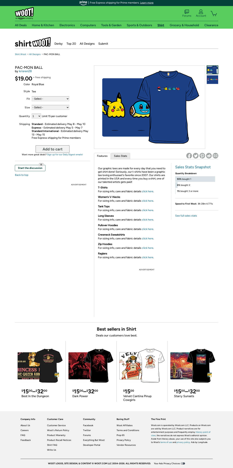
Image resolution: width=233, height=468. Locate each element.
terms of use (166, 442)
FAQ (23, 435)
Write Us (51, 450)
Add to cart (53, 149)
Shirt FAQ (52, 445)
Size (27, 107)
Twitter (87, 430)
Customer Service (56, 425)
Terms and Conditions (128, 430)
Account (201, 13)
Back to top (21, 175)
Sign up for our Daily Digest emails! (65, 154)
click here (147, 191)
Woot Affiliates (125, 425)
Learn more (147, 2)
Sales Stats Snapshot (193, 167)
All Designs (87, 43)
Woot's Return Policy (58, 430)
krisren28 (25, 71)
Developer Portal (91, 445)
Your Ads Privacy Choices (167, 463)
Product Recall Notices (59, 440)
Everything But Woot (94, 440)
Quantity (24, 116)
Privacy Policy (124, 440)
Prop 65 (121, 435)
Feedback (26, 440)
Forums (186, 13)
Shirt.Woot (33, 42)
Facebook (88, 425)
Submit (103, 43)
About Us (25, 425)
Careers (25, 430)
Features (102, 156)
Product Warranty (56, 435)
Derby (58, 43)
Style (27, 91)
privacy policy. (183, 442)
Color (27, 84)
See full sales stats (186, 215)
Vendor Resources (126, 445)
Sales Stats (120, 156)
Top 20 (71, 43)
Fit (28, 98)
